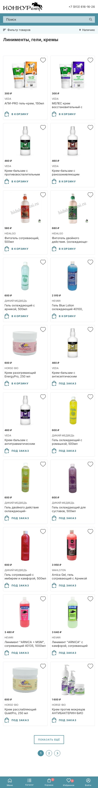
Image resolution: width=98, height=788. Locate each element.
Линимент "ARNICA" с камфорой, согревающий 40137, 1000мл (70, 645)
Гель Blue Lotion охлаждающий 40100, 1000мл (67, 309)
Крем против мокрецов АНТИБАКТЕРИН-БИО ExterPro (68, 713)
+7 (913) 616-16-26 (82, 6)
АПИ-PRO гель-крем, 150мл (24, 103)
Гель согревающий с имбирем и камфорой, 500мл (25, 576)
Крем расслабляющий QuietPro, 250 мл (20, 711)
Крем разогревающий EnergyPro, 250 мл (20, 374)
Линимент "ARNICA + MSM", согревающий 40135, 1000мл (25, 643)
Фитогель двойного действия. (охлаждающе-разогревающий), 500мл (70, 241)
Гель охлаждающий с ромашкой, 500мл (67, 441)
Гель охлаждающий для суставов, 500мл (69, 509)
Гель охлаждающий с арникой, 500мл (20, 307)
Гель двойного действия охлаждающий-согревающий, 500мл (22, 511)
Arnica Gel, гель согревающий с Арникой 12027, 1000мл (69, 578)
